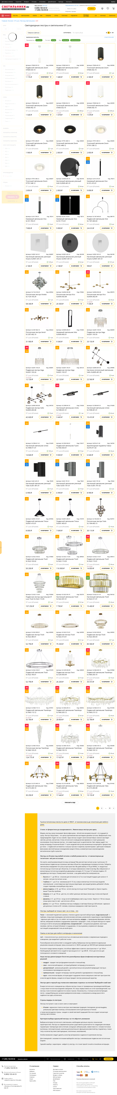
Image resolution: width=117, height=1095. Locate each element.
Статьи (55, 1086)
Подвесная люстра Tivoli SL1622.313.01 (65, 636)
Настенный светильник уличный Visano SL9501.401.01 (68, 258)
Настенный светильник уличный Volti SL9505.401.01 (68, 182)
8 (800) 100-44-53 (47, 8)
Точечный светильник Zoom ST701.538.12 (97, 144)
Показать (12, 197)
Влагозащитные (10, 69)
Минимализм (9, 109)
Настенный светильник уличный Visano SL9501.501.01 (99, 258)
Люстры (65, 40)
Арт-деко (8, 100)
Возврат (26, 2)
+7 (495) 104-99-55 (47, 10)
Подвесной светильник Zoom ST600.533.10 (37, 69)
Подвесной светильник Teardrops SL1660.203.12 (69, 711)
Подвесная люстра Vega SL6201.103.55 (96, 333)
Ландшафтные (9, 75)
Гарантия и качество (58, 1073)
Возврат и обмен (57, 1075)
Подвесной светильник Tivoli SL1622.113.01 (98, 560)
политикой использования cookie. (86, 1087)
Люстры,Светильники (27, 21)
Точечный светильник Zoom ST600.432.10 (97, 69)
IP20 (7, 148)
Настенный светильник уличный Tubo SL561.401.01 (38, 484)
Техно (7, 121)
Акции (31, 1079)
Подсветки (9, 53)
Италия (8, 186)
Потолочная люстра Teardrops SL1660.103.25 (37, 749)
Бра (7, 38)
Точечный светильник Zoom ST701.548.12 (36, 182)
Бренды (61, 2)
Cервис (56, 1066)
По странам (33, 1073)
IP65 (7, 166)
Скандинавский (10, 115)
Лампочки (8, 44)
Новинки (32, 1077)
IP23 (7, 157)
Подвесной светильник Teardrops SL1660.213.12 (99, 711)
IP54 (7, 163)
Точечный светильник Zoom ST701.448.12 (67, 144)
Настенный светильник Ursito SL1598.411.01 (37, 447)
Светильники (75, 40)
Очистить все (109, 37)
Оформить (108, 1059)
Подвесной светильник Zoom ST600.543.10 (67, 69)
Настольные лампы (11, 50)
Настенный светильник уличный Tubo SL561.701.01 (68, 484)
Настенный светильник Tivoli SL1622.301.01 (67, 598)
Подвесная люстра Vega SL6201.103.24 (35, 371)
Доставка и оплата (7, 2)
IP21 (7, 151)
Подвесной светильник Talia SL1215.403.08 (97, 787)
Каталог (6, 16)
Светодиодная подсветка (13, 59)
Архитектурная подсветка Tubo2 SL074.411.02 (99, 447)
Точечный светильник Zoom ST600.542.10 (97, 106)
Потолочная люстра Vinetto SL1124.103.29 (36, 295)
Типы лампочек (57, 1088)
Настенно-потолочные (11, 84)
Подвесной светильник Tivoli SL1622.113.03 (67, 560)
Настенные (9, 87)
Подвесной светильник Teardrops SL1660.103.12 (99, 749)
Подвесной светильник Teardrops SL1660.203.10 (99, 673)
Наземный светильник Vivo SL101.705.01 (36, 220)
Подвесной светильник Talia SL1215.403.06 (67, 787)
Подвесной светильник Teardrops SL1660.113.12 (38, 711)
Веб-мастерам (57, 1077)
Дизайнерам (52, 2)
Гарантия (18, 2)
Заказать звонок (22, 1059)
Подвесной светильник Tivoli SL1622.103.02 (37, 560)
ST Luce (16, 21)
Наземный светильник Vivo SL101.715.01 (66, 220)
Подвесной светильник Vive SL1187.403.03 (97, 220)
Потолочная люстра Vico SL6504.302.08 (65, 295)
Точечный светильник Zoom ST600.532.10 (67, 106)
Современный (10, 118)
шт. (95, 1059)
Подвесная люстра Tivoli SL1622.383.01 (35, 636)
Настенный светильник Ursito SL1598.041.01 (67, 409)
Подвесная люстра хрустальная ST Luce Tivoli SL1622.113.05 (39, 598)
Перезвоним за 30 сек (71, 5)
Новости (55, 1084)
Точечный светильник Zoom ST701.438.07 (36, 144)
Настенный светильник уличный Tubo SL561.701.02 (99, 484)
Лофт (7, 106)
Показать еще (70, 802)
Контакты (69, 2)
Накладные (9, 81)
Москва (45, 5)
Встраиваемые (10, 72)
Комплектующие (10, 41)
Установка (42, 2)
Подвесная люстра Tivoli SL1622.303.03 (96, 636)
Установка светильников (59, 1071)
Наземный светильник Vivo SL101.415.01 (97, 182)
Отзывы (34, 2)
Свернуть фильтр (33, 33)
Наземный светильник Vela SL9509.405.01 (66, 333)
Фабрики (32, 1071)
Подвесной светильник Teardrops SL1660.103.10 (69, 749)
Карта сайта (33, 1081)
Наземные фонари (11, 78)
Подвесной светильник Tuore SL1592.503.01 (67, 447)
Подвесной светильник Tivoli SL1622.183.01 (37, 673)
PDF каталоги (56, 1090)
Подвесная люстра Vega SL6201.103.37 (65, 371)
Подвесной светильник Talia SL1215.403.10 (36, 787)
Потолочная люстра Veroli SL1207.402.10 (36, 333)
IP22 (7, 154)
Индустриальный (10, 103)
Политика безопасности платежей (85, 1079)
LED (53, 40)
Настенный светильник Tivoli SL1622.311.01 (98, 598)
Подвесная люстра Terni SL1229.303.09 (65, 673)
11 (109, 808)
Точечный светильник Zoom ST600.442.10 (36, 106)
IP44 (7, 160)
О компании (34, 1066)
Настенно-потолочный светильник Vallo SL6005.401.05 (100, 371)
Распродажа (33, 1075)
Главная (4, 21)
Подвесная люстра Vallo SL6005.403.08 (35, 409)
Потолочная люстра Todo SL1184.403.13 (96, 522)
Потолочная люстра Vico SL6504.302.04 (96, 295)
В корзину (46, 77)
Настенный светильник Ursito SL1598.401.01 (98, 409)
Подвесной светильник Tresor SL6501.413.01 (37, 522)
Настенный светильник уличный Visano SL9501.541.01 (38, 258)
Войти (113, 2)
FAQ (54, 1081)
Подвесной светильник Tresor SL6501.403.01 (67, 522)
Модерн (8, 112)
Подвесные (9, 90)
